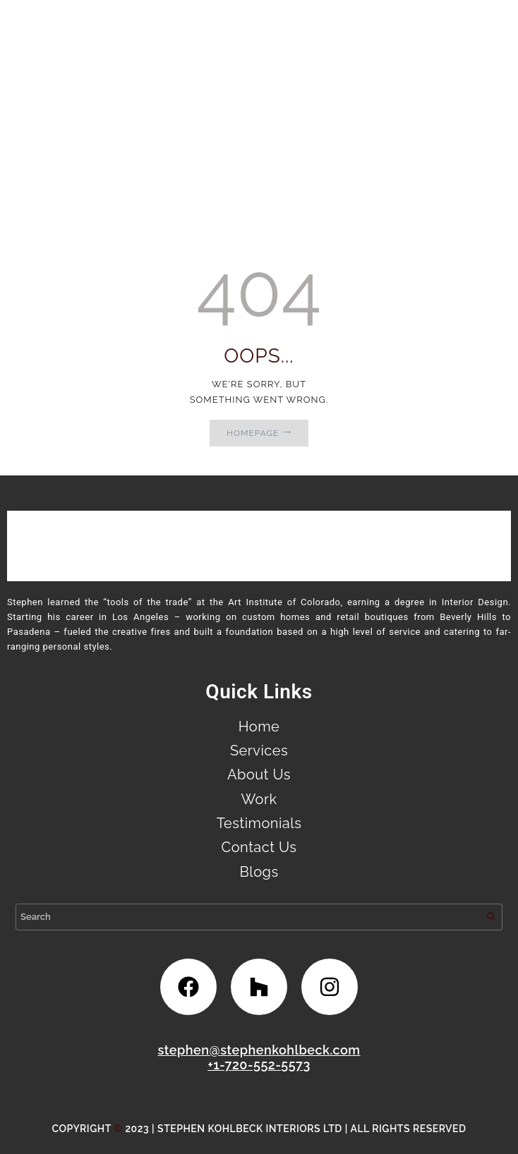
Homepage (253, 433)
